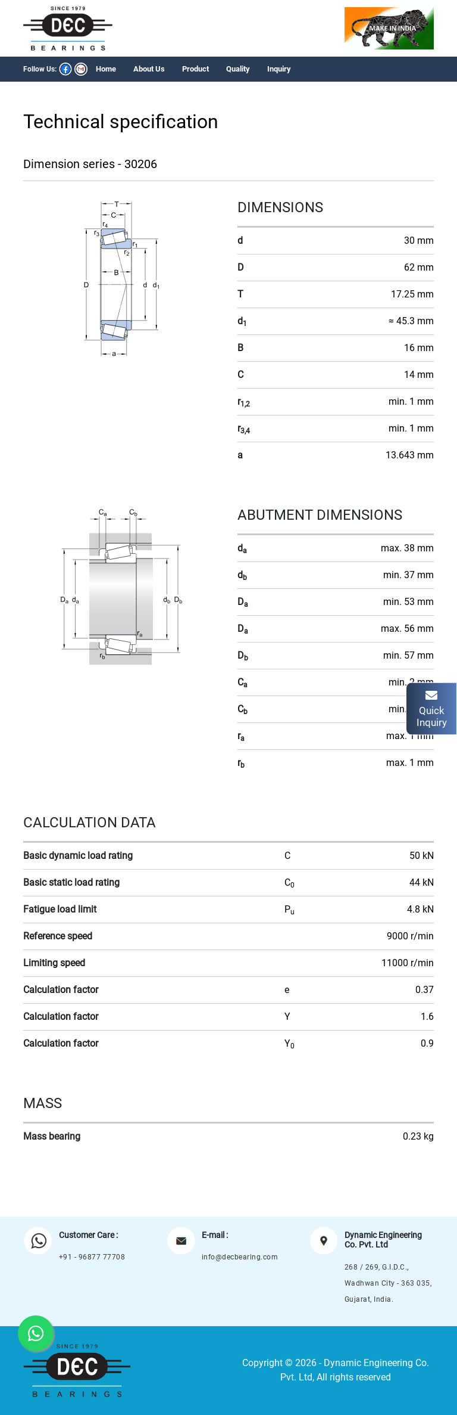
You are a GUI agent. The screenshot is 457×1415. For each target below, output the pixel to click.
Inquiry (279, 68)
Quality (238, 68)
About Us (149, 68)
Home (106, 68)
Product (195, 68)
